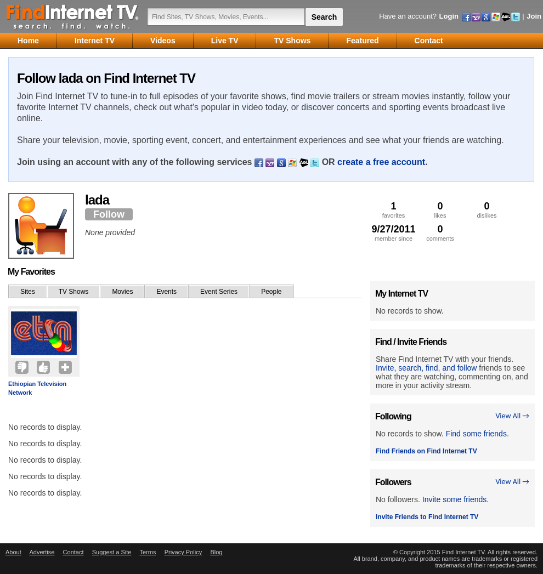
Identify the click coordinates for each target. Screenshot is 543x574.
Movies (122, 291)
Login (449, 16)
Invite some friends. (455, 499)
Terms (147, 552)
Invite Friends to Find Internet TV (427, 517)
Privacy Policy (183, 552)
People (271, 291)
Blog (216, 552)
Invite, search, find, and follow (426, 367)
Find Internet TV (73, 16)
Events (166, 291)
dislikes (486, 210)
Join (534, 16)
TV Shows (74, 291)
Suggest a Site (112, 552)
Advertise (41, 552)
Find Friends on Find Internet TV (426, 451)
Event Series (218, 291)
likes (440, 210)
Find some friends (476, 433)
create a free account (381, 162)
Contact (73, 552)
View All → (512, 415)
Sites (27, 291)
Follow (109, 214)
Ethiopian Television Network (37, 388)
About (13, 552)
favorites (393, 210)
